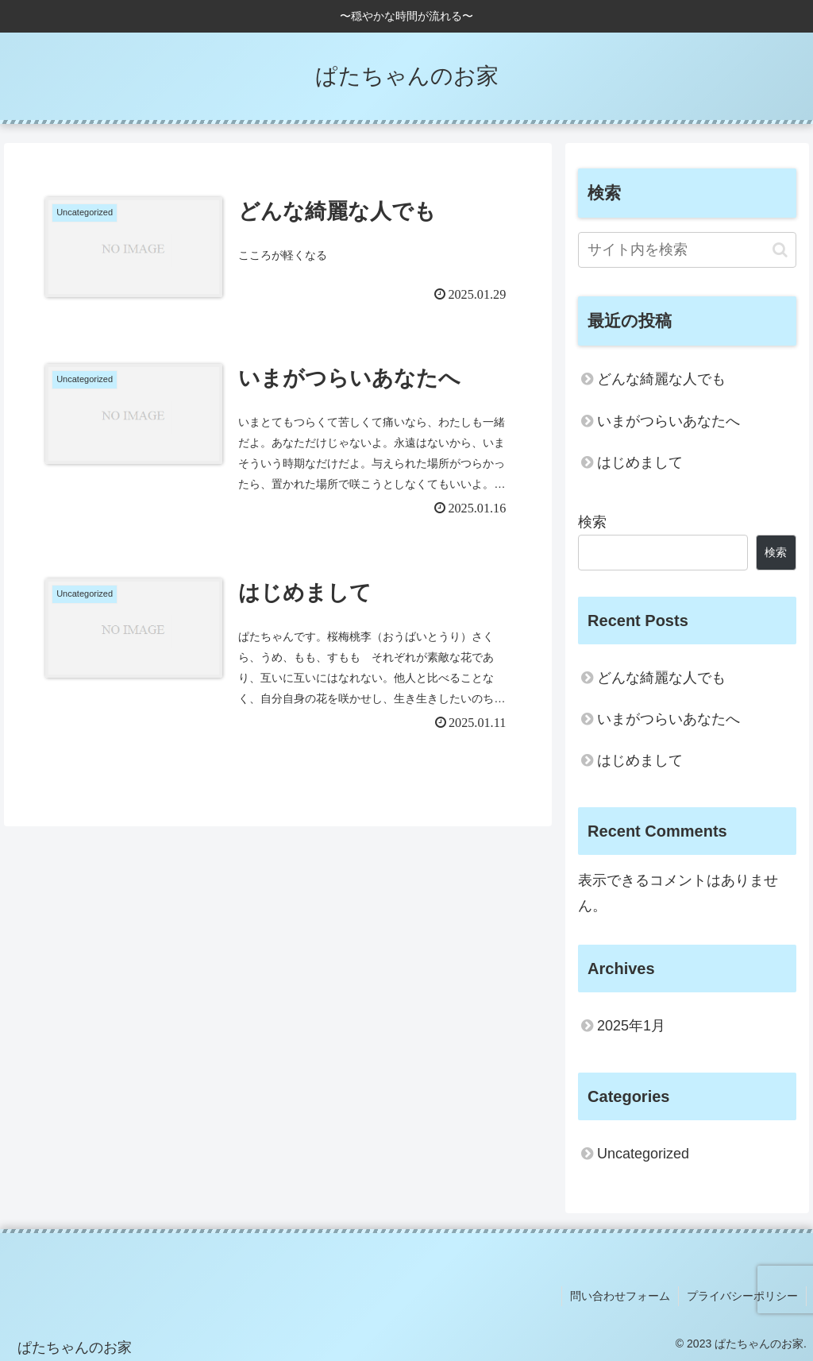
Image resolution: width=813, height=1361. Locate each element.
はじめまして (640, 462)
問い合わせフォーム (620, 1295)
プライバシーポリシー (742, 1295)
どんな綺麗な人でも (661, 379)
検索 (592, 522)
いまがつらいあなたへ (668, 421)
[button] (780, 250)
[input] (687, 250)
